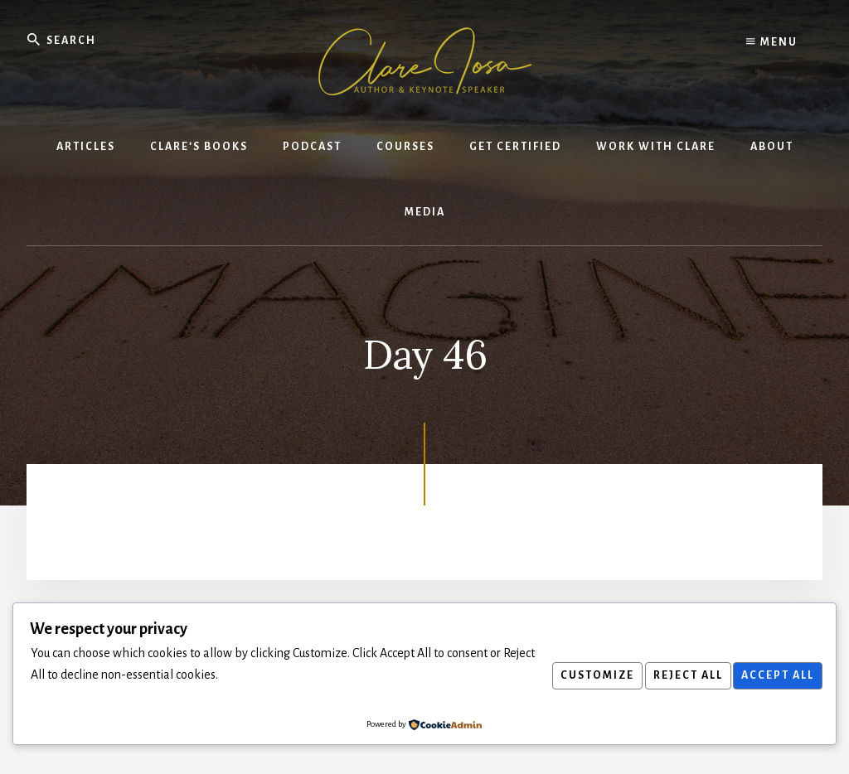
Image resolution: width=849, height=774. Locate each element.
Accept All (774, 675)
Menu (772, 41)
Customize (582, 675)
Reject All (678, 675)
